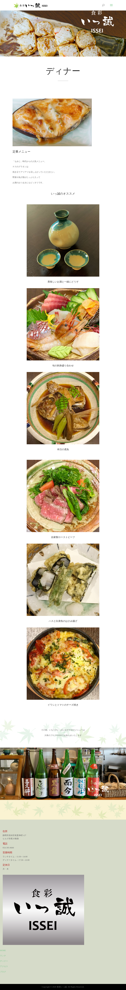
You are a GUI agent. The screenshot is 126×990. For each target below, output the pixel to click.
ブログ (3, 972)
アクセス (4, 966)
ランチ (3, 956)
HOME (3, 950)
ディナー (4, 961)
